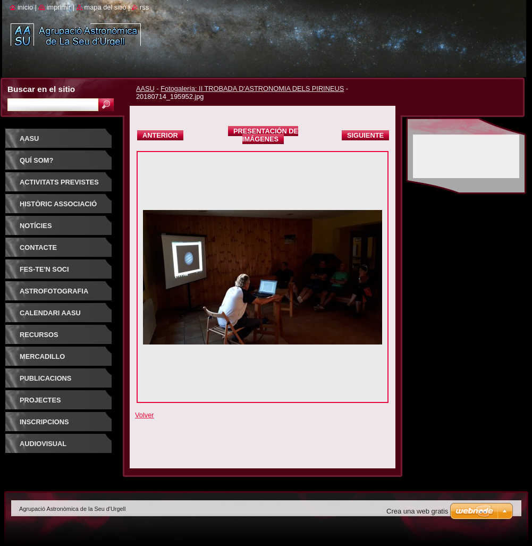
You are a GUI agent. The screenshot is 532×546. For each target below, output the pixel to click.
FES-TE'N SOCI (44, 269)
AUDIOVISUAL (43, 444)
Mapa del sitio (105, 7)
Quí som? (36, 160)
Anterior (160, 135)
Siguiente (365, 135)
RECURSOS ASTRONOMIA (43, 338)
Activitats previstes (59, 182)
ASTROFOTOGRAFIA (54, 291)
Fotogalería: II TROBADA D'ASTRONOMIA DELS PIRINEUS (252, 89)
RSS (144, 7)
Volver (144, 415)
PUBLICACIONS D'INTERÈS (45, 382)
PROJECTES (40, 400)
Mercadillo (42, 356)
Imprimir (59, 7)
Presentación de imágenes (265, 135)
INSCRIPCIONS (44, 422)
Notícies (36, 226)
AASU (145, 89)
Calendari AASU (50, 313)
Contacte (38, 247)
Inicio (25, 7)
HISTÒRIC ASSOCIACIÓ (58, 204)
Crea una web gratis (417, 511)
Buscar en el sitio (41, 89)
